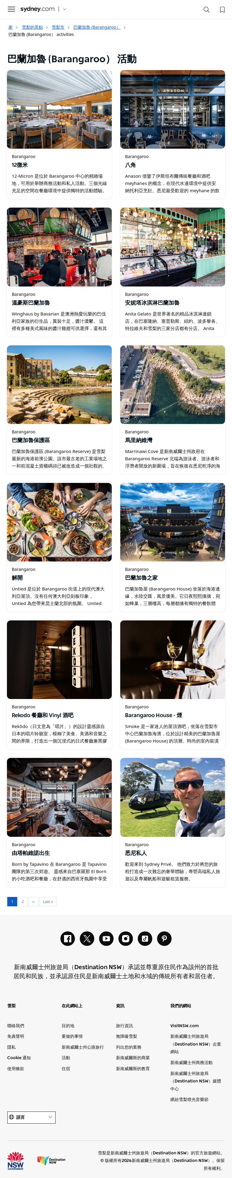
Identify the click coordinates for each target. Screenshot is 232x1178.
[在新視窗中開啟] (59, 109)
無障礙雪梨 (126, 1036)
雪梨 (11, 1006)
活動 (66, 1058)
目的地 (68, 1026)
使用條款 (15, 1069)
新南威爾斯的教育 (133, 1069)
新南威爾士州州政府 (21, 1161)
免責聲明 (15, 1036)
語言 (31, 1117)
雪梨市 (61, 27)
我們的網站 (180, 1006)
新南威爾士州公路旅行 (83, 1047)
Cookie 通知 (19, 1058)
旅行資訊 (124, 1026)
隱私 (11, 1047)
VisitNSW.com (184, 1026)
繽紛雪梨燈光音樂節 (189, 1100)
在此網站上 (72, 1006)
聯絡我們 (15, 1026)
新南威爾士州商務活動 (191, 1063)
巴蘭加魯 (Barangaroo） (99, 27)
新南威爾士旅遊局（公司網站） (51, 1161)
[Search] (206, 11)
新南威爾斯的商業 (133, 1058)
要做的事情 (72, 1036)
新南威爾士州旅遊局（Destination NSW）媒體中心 (195, 1081)
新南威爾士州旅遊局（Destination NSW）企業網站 (195, 1044)
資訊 (120, 1006)
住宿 (66, 1069)
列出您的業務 (128, 1047)
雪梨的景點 (35, 27)
